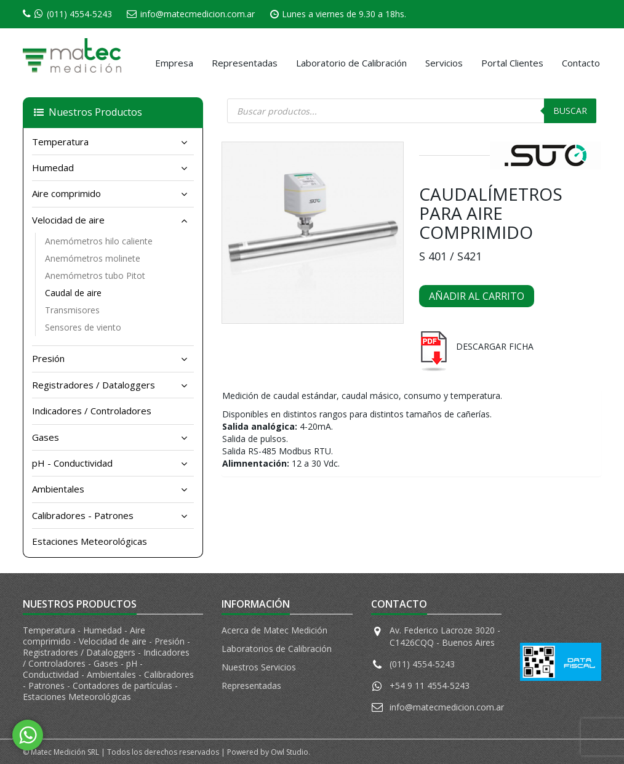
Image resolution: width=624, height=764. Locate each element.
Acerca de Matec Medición (274, 630)
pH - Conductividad (72, 463)
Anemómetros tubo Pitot (95, 275)
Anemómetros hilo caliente (99, 241)
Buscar (570, 110)
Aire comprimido (66, 193)
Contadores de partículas (124, 685)
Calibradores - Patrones (83, 515)
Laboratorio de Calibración (351, 63)
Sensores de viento (83, 327)
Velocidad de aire (68, 220)
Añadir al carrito (476, 296)
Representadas (245, 63)
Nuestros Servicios (259, 667)
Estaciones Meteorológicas (89, 541)
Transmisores (72, 310)
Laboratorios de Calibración (277, 648)
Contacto (581, 63)
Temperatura (60, 141)
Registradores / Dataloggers (93, 385)
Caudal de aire (73, 293)
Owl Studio (289, 752)
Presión (48, 358)
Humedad (53, 167)
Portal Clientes (512, 63)
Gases (45, 437)
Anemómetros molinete (92, 258)
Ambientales (58, 489)
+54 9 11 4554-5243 (430, 685)
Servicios (444, 63)
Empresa (174, 63)
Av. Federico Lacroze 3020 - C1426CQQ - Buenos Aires (445, 636)
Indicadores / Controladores (91, 410)
